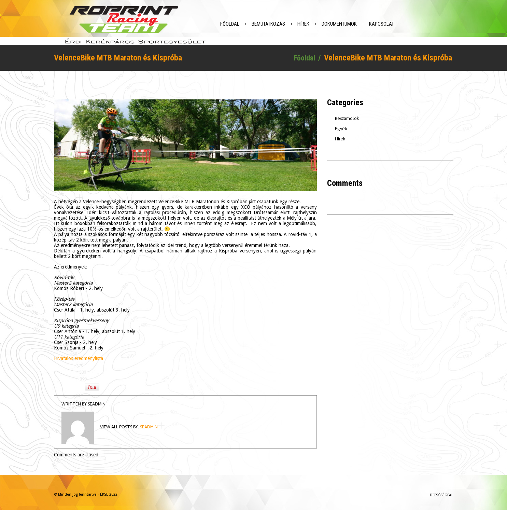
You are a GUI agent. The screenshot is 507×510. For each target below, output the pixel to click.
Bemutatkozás (281, 24)
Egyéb (341, 125)
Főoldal (242, 24)
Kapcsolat (394, 24)
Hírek (316, 24)
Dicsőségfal (441, 492)
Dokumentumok (351, 24)
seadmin (96, 400)
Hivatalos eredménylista (78, 355)
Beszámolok (347, 115)
